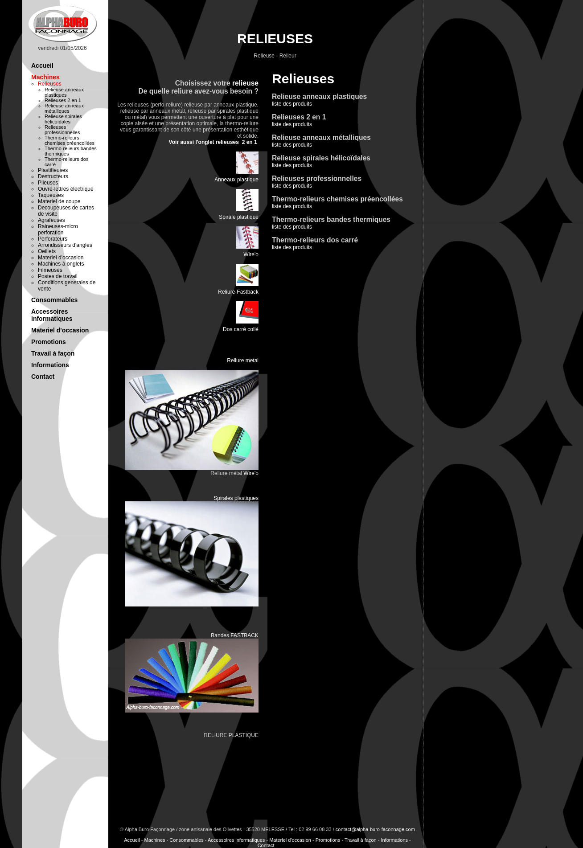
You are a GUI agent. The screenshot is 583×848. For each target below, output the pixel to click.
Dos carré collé (241, 329)
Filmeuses (50, 270)
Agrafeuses (51, 220)
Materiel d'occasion (60, 257)
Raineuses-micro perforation (58, 229)
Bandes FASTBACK (235, 635)
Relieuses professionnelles (62, 129)
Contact (42, 376)
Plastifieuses (53, 170)
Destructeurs (53, 176)
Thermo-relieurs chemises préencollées (69, 140)
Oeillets (47, 251)
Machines (45, 77)
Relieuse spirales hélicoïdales (63, 119)
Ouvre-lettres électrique (66, 189)
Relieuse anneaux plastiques (64, 92)
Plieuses (48, 183)
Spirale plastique (239, 217)
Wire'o (251, 254)
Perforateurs (52, 239)
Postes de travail (58, 276)
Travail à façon (52, 353)
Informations (50, 365)
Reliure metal (243, 360)
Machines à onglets (61, 264)
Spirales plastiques (236, 498)
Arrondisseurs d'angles (65, 245)
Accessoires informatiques (52, 315)
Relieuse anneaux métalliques (64, 108)
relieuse (245, 83)
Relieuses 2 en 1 (63, 100)
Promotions (48, 341)
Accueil (42, 65)
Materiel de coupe (59, 201)
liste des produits (299, 121)
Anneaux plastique (236, 179)
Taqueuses (51, 195)
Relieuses (50, 84)
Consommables (54, 299)
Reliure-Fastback (238, 292)
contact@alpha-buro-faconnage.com (375, 829)
